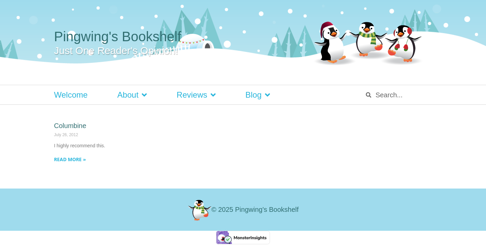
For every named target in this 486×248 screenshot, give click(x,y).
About (132, 95)
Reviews (196, 95)
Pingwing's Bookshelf (117, 36)
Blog (257, 95)
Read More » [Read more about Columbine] (70, 159)
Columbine (70, 125)
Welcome (71, 94)
